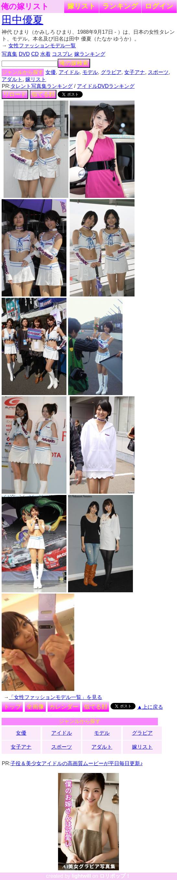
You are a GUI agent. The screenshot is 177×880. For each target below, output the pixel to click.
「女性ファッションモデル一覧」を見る (55, 697)
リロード (15, 94)
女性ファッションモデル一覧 (42, 45)
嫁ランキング (89, 54)
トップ (12, 707)
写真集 (9, 54)
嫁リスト (81, 6)
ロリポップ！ (115, 876)
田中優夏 (22, 20)
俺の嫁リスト (25, 6)
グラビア (111, 72)
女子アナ (134, 72)
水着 (45, 54)
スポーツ (158, 72)
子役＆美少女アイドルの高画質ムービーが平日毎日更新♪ (76, 763)
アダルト (12, 79)
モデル (90, 72)
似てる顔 (43, 94)
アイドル (69, 72)
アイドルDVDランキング (106, 86)
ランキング (120, 6)
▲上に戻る (150, 707)
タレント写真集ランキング (41, 86)
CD (35, 54)
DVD (24, 54)
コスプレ (62, 54)
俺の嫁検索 (73, 63)
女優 (50, 72)
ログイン (159, 6)
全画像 (35, 707)
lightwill (81, 876)
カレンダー (63, 707)
